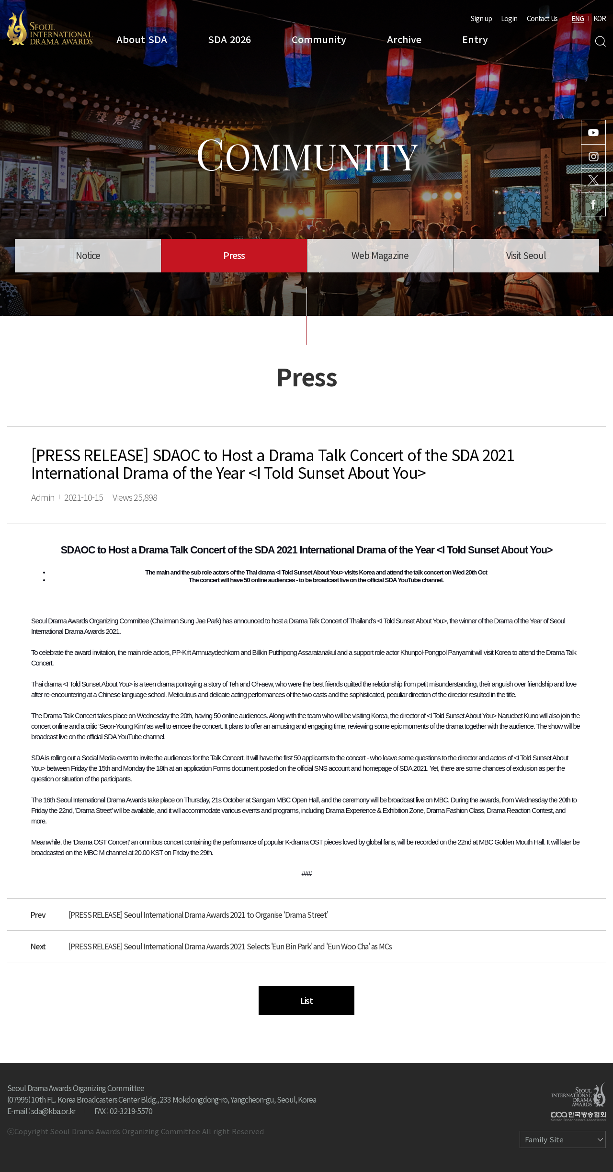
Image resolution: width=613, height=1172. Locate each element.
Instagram (593, 156)
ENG (578, 18)
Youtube (593, 132)
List (306, 1000)
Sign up (481, 18)
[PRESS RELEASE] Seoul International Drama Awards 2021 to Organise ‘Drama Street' (198, 914)
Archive (404, 39)
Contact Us (542, 18)
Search (600, 41)
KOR (599, 18)
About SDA (141, 39)
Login (509, 18)
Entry (475, 39)
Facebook (593, 204)
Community (319, 39)
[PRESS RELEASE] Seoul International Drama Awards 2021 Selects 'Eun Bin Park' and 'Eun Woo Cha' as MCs (230, 946)
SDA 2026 (229, 39)
